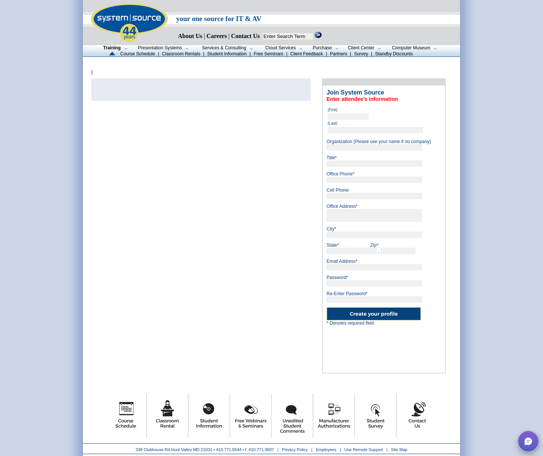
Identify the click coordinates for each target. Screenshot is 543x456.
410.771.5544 (228, 449)
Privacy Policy (295, 449)
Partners (338, 53)
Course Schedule (137, 53)
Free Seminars (269, 53)
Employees (326, 449)
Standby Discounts (394, 53)
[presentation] (384, 346)
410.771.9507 (261, 449)
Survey (361, 53)
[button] (528, 441)
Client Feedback (306, 53)
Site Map (399, 449)
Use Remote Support (363, 449)
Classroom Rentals (181, 53)
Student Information (227, 53)
